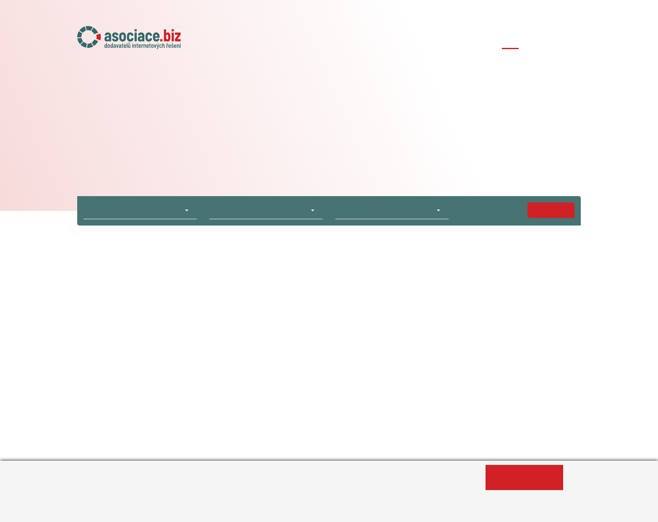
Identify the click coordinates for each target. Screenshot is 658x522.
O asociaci (321, 41)
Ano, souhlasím (524, 477)
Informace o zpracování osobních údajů (145, 511)
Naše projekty (375, 41)
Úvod (283, 41)
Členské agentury (440, 41)
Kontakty (566, 41)
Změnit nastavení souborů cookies (275, 511)
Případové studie (510, 41)
